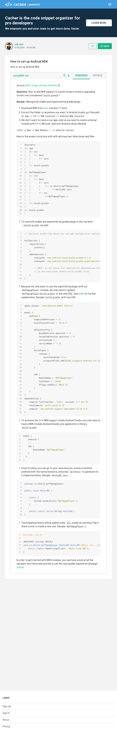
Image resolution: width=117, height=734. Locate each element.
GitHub (20, 570)
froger (34, 88)
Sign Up (7, 706)
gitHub (42, 88)
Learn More (99, 24)
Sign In (6, 713)
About (6, 719)
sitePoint (52, 88)
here (46, 111)
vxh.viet (19, 47)
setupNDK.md (21, 79)
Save (104, 49)
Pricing (6, 726)
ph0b (27, 88)
